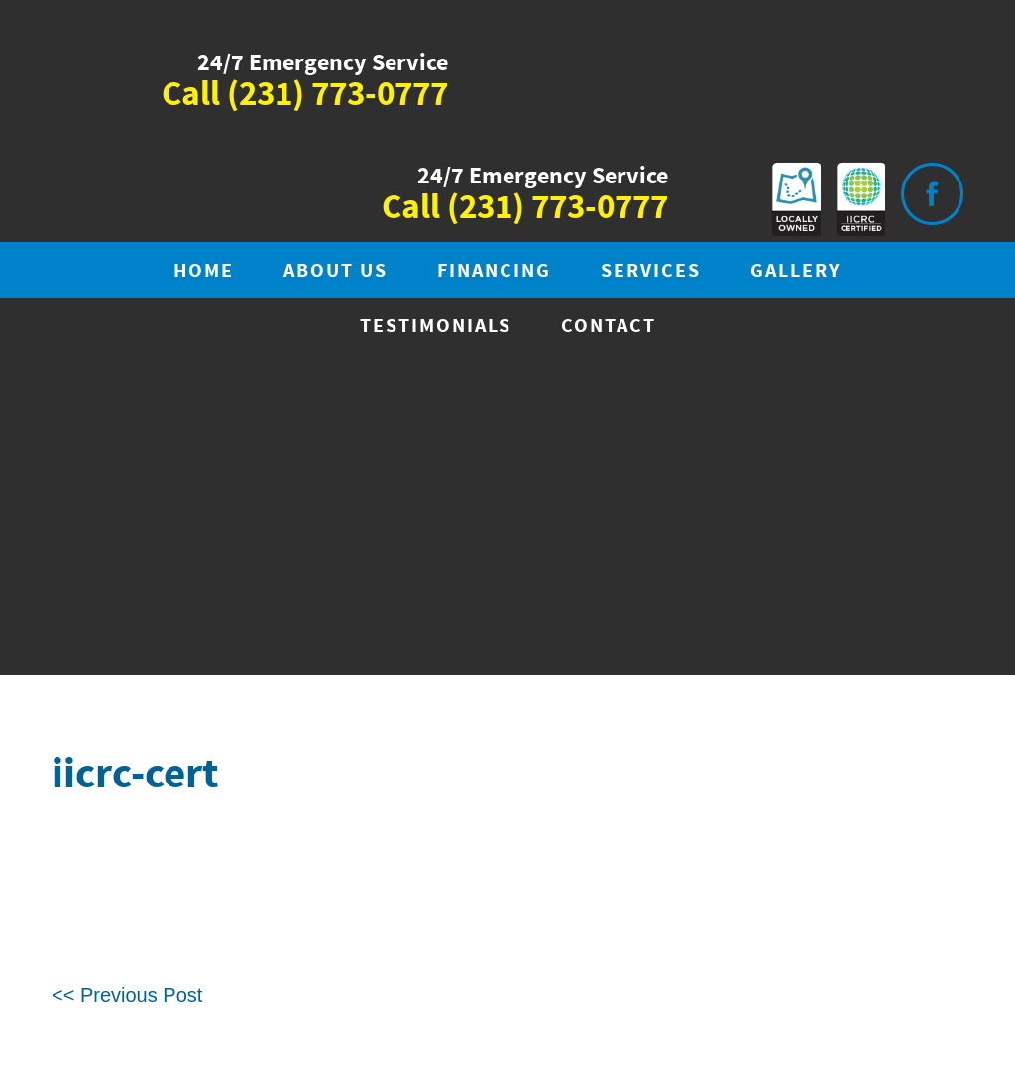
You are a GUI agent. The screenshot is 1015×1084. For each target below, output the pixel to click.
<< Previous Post (127, 995)
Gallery (796, 271)
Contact (608, 326)
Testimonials (435, 326)
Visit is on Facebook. (931, 194)
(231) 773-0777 (337, 95)
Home (203, 271)
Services (651, 271)
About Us (335, 271)
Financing (494, 271)
